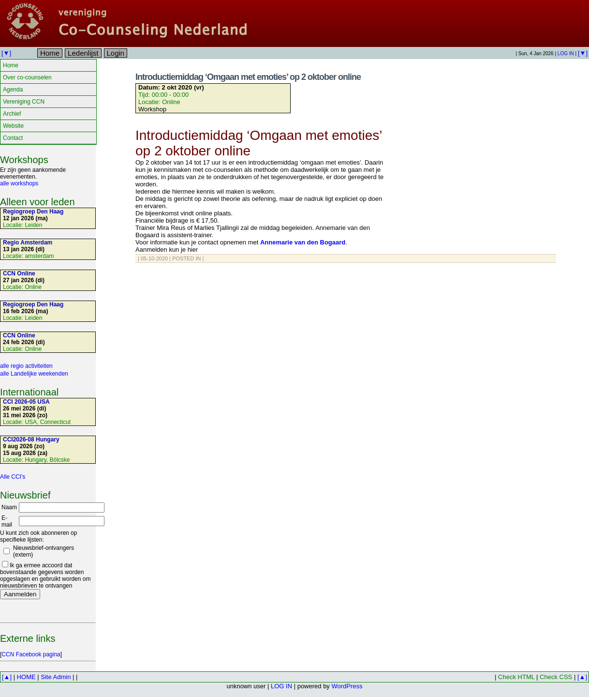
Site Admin (56, 677)
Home (49, 53)
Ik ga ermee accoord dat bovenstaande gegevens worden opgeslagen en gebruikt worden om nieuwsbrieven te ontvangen (45, 575)
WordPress (346, 686)
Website (13, 125)
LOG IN (566, 53)
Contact (13, 138)
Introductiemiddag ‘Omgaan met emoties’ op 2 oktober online (248, 77)
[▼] (6, 53)
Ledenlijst (83, 53)
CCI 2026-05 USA (26, 401)
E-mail (6, 521)
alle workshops (19, 183)
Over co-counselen (27, 77)
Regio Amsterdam (27, 242)
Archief (12, 113)
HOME (26, 677)
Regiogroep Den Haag (33, 211)
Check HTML (516, 677)
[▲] (7, 677)
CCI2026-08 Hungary (31, 439)
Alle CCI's (12, 476)
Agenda (13, 89)
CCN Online (19, 273)
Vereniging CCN (23, 101)
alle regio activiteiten (26, 366)
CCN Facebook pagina (30, 654)
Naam (9, 507)
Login (116, 53)
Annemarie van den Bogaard (302, 242)
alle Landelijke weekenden (34, 373)
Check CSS (556, 677)
